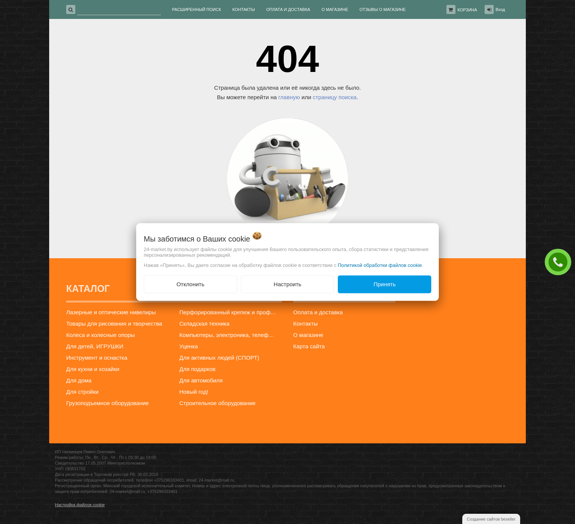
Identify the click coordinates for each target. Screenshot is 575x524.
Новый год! (193, 391)
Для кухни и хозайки (92, 369)
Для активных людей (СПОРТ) (219, 357)
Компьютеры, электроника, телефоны (229, 335)
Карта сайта (309, 346)
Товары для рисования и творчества (114, 323)
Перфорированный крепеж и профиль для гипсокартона (230, 312)
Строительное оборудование (217, 403)
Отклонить (190, 284)
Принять (384, 284)
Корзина (467, 10)
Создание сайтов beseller (491, 519)
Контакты (305, 323)
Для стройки (82, 391)
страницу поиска (335, 97)
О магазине (308, 335)
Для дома (79, 380)
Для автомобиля (201, 380)
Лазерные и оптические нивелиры (111, 312)
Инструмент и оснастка (96, 357)
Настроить (287, 284)
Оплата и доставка (318, 312)
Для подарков (197, 369)
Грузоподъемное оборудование (107, 403)
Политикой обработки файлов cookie (380, 265)
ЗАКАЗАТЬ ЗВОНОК (560, 262)
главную (289, 97)
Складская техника (204, 323)
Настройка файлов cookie (80, 504)
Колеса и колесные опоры (100, 335)
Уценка (188, 346)
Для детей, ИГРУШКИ (94, 346)
